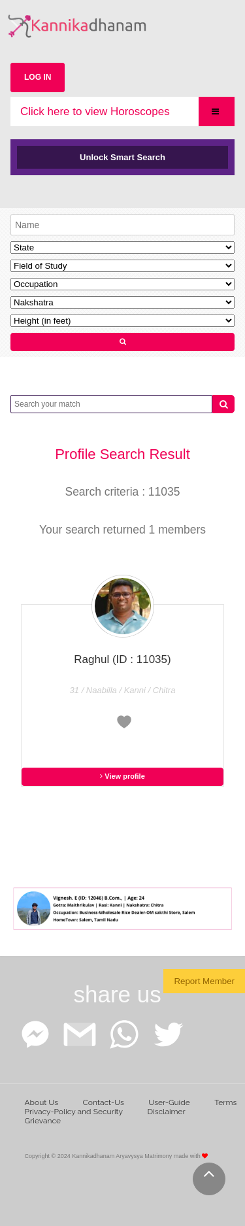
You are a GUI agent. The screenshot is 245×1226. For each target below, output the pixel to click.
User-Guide (168, 1102)
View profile (122, 776)
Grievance (43, 1120)
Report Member (204, 981)
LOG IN (37, 77)
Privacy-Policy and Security (74, 1111)
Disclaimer (167, 1111)
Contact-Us (103, 1102)
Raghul (122, 659)
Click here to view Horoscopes (95, 111)
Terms (225, 1102)
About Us (42, 1102)
